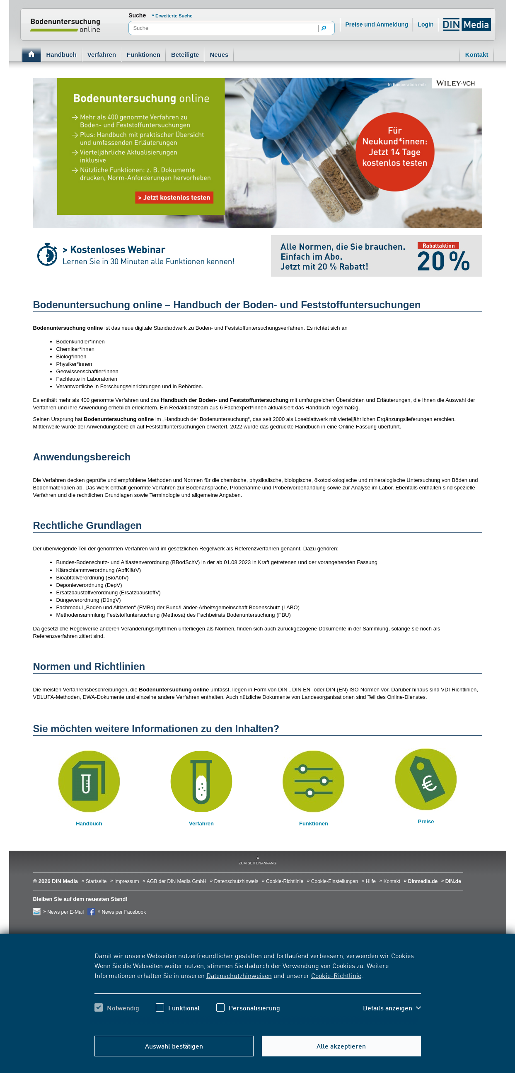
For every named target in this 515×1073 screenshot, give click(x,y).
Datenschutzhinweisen (239, 975)
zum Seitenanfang (258, 863)
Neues (219, 54)
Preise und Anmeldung (376, 24)
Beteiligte (185, 54)
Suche (137, 15)
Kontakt (476, 54)
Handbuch (61, 54)
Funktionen (143, 54)
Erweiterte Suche (173, 15)
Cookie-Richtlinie (336, 975)
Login (425, 24)
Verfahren (101, 54)
